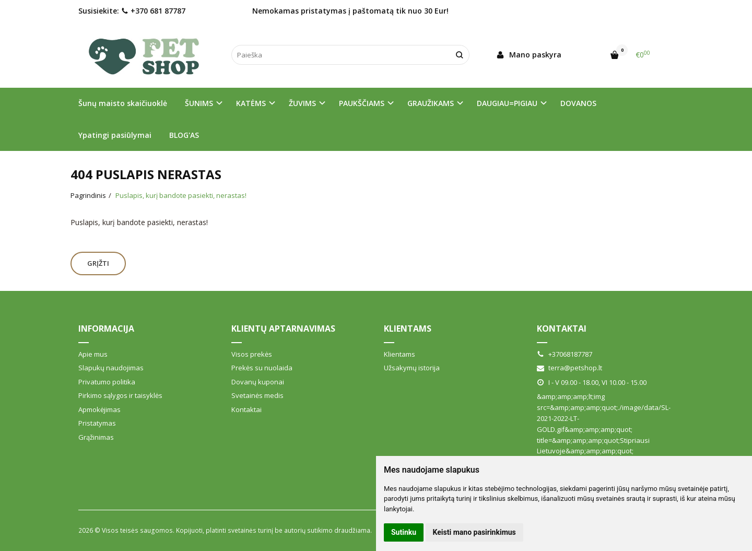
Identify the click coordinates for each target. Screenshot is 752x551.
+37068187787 (564, 354)
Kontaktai (246, 409)
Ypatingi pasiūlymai (114, 135)
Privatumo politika (106, 381)
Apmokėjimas (99, 409)
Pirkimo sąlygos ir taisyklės (120, 395)
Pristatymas (97, 423)
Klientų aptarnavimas (283, 328)
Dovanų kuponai (257, 381)
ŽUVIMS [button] (302, 103)
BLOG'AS (184, 135)
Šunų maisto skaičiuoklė (122, 103)
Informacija (106, 328)
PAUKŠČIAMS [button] (361, 103)
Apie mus (93, 354)
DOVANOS (578, 103)
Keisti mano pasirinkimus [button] (474, 532)
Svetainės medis (257, 395)
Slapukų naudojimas (111, 367)
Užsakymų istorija (412, 367)
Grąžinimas (96, 437)
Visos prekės (251, 354)
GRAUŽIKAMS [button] (430, 103)
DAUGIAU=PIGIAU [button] (507, 103)
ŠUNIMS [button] (199, 103)
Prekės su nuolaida (261, 367)
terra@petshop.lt (569, 367)
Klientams (407, 328)
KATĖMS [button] (251, 103)
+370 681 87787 (153, 11)
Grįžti (98, 263)
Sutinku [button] (403, 532)
